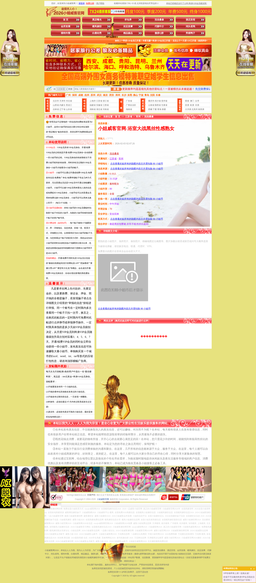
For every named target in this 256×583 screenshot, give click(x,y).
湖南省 (93, 109)
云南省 (151, 105)
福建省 (93, 105)
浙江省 (106, 101)
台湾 (197, 101)
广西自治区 (131, 105)
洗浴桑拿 (159, 19)
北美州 (195, 109)
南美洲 (201, 109)
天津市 (62, 101)
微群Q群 (159, 33)
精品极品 (128, 33)
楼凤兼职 (97, 26)
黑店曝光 (97, 19)
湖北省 (99, 109)
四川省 (158, 101)
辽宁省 (62, 109)
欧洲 (192, 105)
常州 (138, 116)
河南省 (106, 109)
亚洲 (187, 105)
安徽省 (99, 105)
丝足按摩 (128, 26)
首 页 (65, 19)
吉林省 (56, 109)
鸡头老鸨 (190, 26)
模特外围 (65, 33)
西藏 (150, 109)
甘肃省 (164, 105)
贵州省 (164, 101)
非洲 (197, 105)
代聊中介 (159, 26)
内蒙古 (62, 105)
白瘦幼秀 (97, 33)
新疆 (164, 109)
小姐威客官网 (103, 499)
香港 (187, 101)
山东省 (69, 109)
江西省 (106, 105)
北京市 (56, 101)
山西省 (56, 105)
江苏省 (99, 101)
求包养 (128, 19)
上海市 (93, 101)
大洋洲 (188, 109)
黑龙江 (69, 105)
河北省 (69, 101)
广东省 (129, 101)
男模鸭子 (190, 33)
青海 (159, 109)
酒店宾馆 (190, 19)
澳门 (192, 101)
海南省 (129, 109)
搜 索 (116, 89)
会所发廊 (65, 26)
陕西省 (158, 105)
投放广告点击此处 (128, 546)
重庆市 (151, 101)
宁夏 (155, 109)
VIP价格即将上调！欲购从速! (236, 573)
